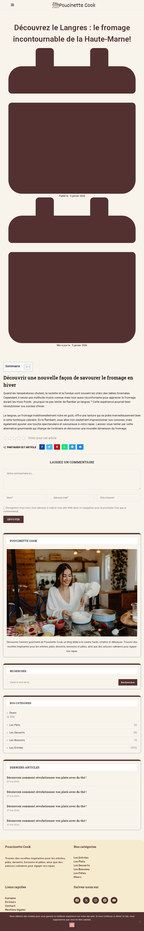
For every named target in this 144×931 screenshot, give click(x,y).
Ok (71, 925)
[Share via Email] (80, 447)
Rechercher (128, 682)
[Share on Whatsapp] (65, 447)
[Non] (139, 921)
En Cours (10, 902)
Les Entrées (73, 748)
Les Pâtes (80, 873)
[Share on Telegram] (72, 447)
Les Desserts (73, 732)
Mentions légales (15, 910)
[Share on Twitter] (49, 447)
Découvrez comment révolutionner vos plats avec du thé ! (46, 777)
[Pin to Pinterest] (57, 447)
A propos (10, 898)
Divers (12, 712)
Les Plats (73, 725)
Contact (10, 906)
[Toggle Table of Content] (25, 367)
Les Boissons (73, 740)
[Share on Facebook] (42, 447)
